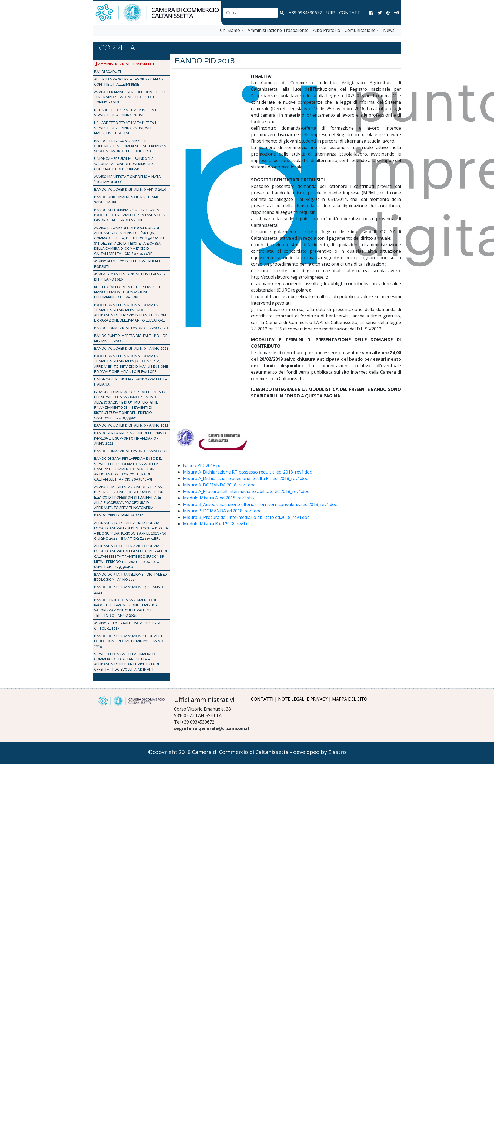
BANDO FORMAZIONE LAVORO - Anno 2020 (131, 328)
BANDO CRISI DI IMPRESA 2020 (118, 515)
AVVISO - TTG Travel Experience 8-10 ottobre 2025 (127, 625)
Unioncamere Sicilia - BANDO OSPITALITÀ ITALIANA (130, 381)
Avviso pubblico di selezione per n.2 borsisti (127, 263)
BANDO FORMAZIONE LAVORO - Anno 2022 (131, 451)
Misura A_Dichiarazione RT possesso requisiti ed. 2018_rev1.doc (247, 472)
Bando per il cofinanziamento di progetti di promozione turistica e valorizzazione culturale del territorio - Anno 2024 (127, 608)
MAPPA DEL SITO (349, 699)
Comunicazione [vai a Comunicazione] (360, 30)
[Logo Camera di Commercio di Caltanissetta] (131, 701)
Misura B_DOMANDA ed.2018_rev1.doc (222, 511)
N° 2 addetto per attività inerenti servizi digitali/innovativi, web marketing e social (126, 128)
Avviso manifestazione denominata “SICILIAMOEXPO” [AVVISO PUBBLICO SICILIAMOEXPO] (127, 179)
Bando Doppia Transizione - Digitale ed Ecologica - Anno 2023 (130, 577)
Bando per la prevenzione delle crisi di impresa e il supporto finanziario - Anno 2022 (130, 438)
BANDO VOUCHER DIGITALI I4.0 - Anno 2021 (131, 348)
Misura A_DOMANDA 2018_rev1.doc (219, 485)
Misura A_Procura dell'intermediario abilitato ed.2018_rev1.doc (246, 491)
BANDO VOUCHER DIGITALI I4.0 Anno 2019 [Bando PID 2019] (130, 189)
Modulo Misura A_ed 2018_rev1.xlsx (219, 498)
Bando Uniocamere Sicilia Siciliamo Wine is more (127, 199)
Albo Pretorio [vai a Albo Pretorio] (326, 30)
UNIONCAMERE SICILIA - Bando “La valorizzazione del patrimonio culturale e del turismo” (124, 164)
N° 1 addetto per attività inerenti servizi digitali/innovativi (126, 112)
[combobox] (250, 13)
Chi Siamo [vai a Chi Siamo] (230, 30)
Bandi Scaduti (107, 72)
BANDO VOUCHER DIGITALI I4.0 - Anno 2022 (131, 425)
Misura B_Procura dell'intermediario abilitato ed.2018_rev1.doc (246, 517)
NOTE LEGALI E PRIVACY (303, 699)
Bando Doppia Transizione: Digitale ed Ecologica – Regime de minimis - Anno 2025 (129, 641)
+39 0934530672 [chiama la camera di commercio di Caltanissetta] (305, 13)
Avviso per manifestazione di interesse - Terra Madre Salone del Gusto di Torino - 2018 (131, 97)
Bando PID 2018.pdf (203, 465)
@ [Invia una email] (388, 13)
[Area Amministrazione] (396, 12)
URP (330, 13)
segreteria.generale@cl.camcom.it (212, 728)
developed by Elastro (319, 752)
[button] (282, 12)
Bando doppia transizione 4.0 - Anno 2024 (128, 589)
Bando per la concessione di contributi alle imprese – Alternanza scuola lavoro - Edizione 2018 (130, 146)
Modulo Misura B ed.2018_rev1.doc (218, 524)
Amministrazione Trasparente (125, 64)
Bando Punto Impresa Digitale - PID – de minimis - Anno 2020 (130, 338)
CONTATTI (262, 699)
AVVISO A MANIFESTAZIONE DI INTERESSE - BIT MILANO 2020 (129, 276)
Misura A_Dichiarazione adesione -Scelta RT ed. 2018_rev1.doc (245, 478)
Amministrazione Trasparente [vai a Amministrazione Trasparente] (278, 30)
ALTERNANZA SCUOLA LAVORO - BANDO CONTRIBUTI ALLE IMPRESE (128, 81)
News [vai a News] (389, 30)
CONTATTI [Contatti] (350, 13)
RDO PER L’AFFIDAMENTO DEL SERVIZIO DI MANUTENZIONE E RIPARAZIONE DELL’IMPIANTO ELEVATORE (128, 292)
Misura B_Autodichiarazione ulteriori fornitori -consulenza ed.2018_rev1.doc (260, 504)
